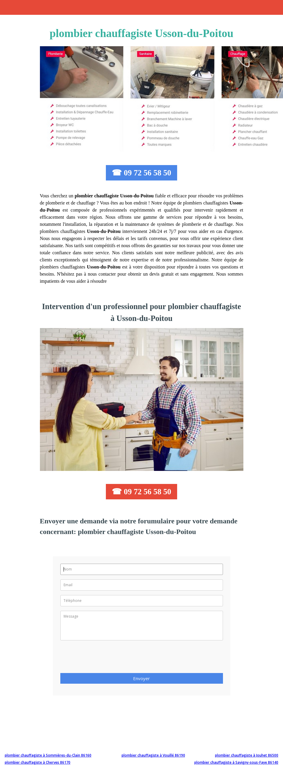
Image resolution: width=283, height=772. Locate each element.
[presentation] (105, 658)
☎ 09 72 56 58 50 (141, 172)
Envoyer (141, 678)
